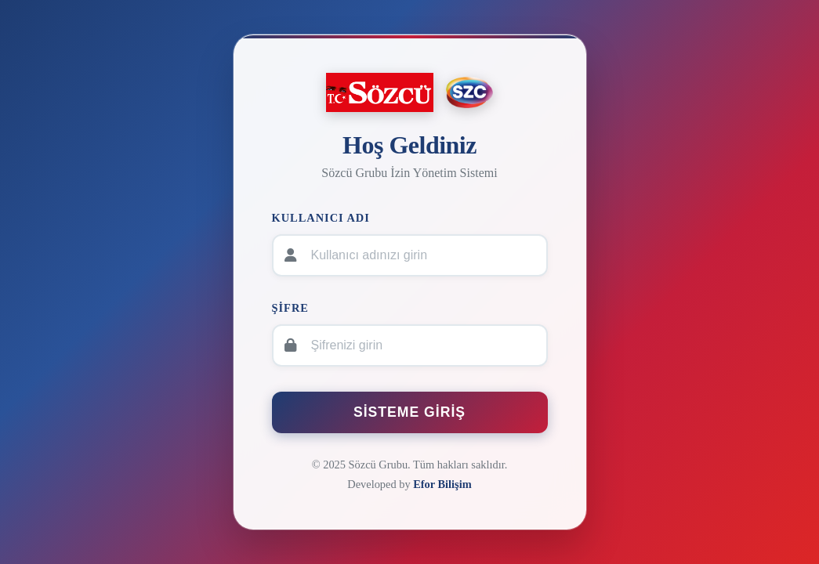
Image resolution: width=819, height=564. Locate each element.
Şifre (290, 308)
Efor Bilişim (442, 484)
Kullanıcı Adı (321, 218)
